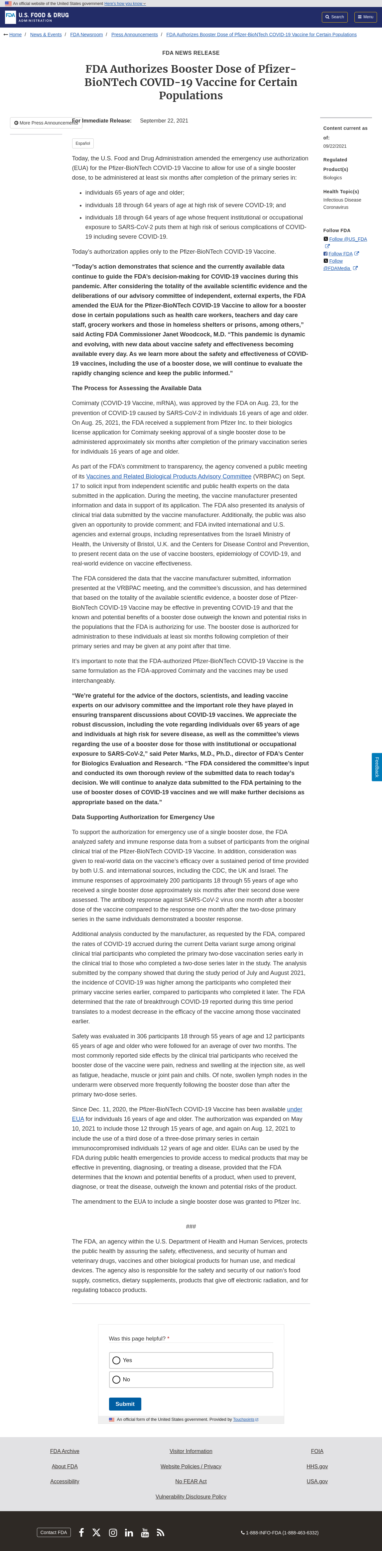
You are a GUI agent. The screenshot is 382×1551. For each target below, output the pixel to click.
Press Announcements (134, 34)
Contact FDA (54, 1532)
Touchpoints (243, 1419)
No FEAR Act (190, 1481)
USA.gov (317, 1481)
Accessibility (64, 1481)
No (126, 1379)
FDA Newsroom (86, 34)
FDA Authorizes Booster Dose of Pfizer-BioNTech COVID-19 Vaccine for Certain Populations (262, 34)
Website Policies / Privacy (191, 1466)
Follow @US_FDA (348, 239)
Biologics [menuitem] (332, 177)
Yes (127, 1360)
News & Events (46, 34)
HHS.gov (317, 1466)
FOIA (317, 1451)
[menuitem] (346, 139)
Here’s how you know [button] (125, 3)
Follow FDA (340, 253)
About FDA (65, 1466)
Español (83, 143)
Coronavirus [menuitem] (335, 207)
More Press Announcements (46, 123)
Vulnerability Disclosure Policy (191, 1497)
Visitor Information (191, 1451)
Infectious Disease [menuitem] (342, 200)
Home (15, 34)
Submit (125, 1404)
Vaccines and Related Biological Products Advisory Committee (169, 476)
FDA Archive (64, 1451)
